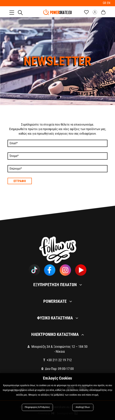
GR (105, 3)
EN (108, 3)
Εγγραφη (20, 181)
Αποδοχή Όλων (83, 407)
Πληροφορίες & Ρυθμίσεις (37, 407)
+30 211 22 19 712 (59, 360)
